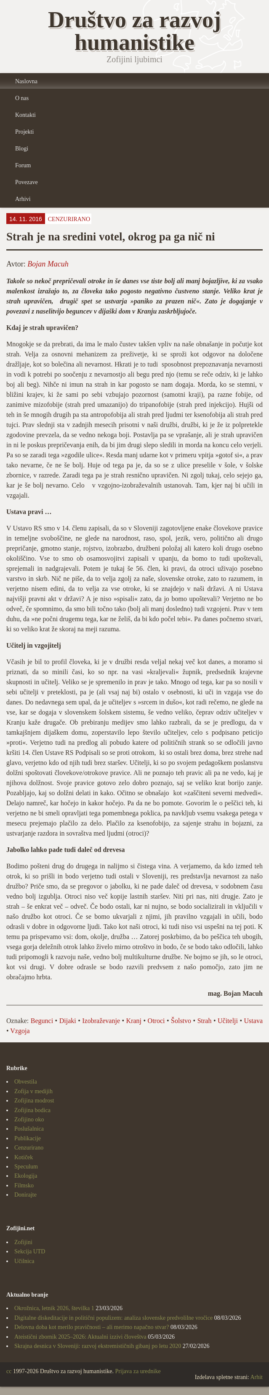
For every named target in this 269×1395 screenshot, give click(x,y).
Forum (23, 165)
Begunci (42, 1020)
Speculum (26, 1166)
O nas (22, 98)
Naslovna (26, 81)
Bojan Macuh (47, 264)
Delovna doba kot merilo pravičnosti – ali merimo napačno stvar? (91, 1327)
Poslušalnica (29, 1129)
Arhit (256, 1377)
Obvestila (25, 1082)
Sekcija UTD (29, 1251)
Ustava (253, 1020)
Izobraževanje (101, 1020)
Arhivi (23, 199)
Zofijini (23, 1242)
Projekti (24, 132)
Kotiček (23, 1157)
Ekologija (25, 1176)
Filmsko (24, 1185)
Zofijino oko (29, 1119)
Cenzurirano (69, 219)
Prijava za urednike (138, 1371)
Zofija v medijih (33, 1091)
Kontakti (25, 115)
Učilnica (24, 1261)
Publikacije (27, 1138)
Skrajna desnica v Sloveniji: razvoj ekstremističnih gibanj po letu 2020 (97, 1346)
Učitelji (228, 1020)
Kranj (133, 1020)
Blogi (21, 148)
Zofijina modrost (34, 1100)
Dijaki (67, 1020)
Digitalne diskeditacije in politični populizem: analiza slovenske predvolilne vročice (113, 1318)
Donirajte (25, 1195)
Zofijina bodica (32, 1110)
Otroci (156, 1020)
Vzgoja (19, 1030)
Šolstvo (181, 1020)
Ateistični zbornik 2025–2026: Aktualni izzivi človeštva (80, 1337)
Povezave (26, 182)
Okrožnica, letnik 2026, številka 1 (54, 1308)
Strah (204, 1020)
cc (8, 1371)
